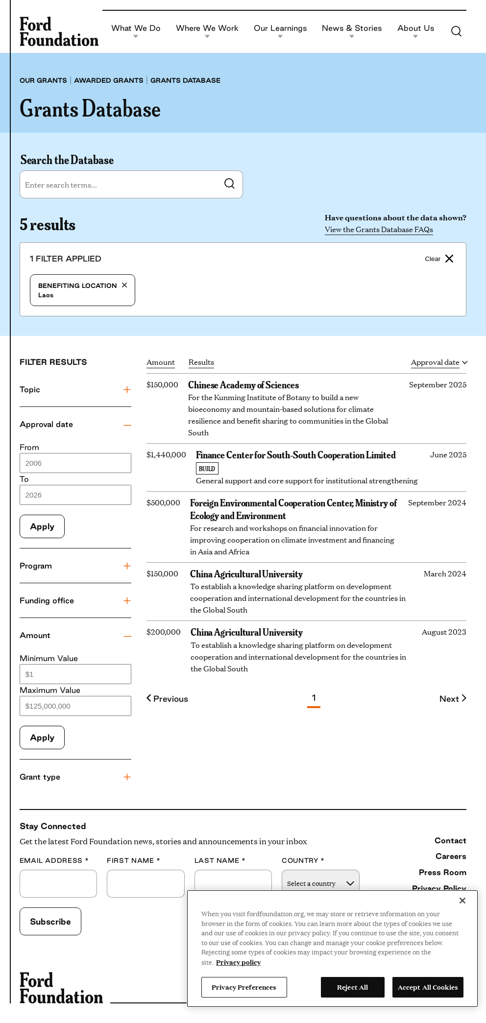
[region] (332, 948)
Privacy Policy (439, 888)
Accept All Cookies (428, 987)
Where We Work (207, 31)
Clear (439, 258)
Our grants (43, 80)
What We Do (136, 31)
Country (303, 860)
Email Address (54, 860)
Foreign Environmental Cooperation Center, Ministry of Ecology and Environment (293, 508)
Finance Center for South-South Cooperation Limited (296, 454)
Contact (450, 840)
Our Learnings (280, 31)
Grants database (185, 80)
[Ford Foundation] (59, 32)
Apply (42, 526)
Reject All (352, 987)
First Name (134, 860)
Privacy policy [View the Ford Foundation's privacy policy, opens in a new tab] (238, 962)
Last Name (220, 860)
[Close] (462, 900)
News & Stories (352, 31)
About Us (415, 31)
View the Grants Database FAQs (379, 229)
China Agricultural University (246, 573)
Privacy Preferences (244, 987)
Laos (82, 290)
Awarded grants (109, 80)
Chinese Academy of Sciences (243, 384)
